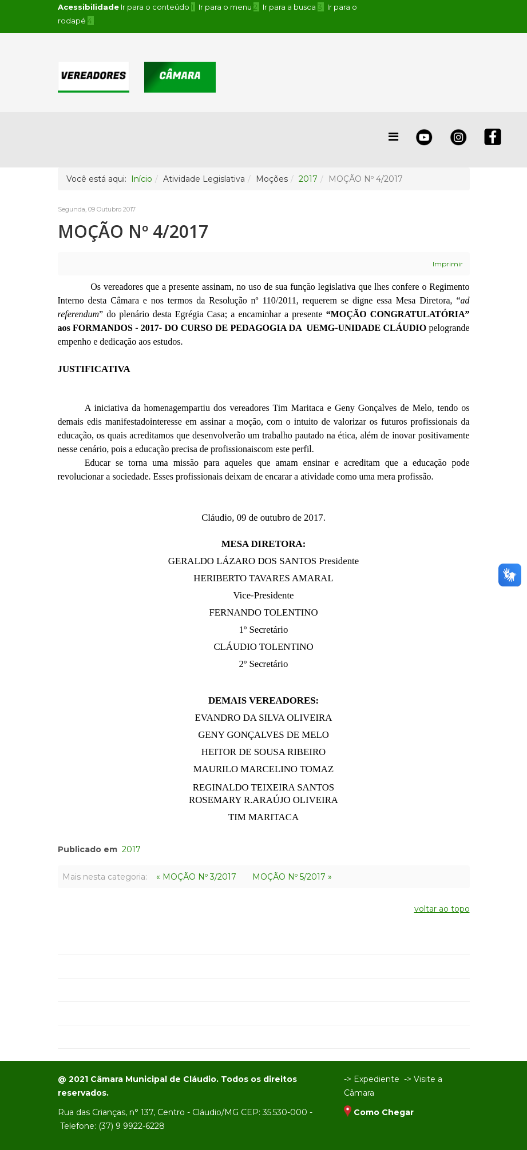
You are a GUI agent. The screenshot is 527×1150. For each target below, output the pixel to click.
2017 (308, 179)
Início (141, 179)
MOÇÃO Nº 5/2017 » (292, 877)
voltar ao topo (442, 909)
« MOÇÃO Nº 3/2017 (196, 877)
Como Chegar (384, 1112)
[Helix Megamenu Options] (393, 137)
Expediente (376, 1079)
